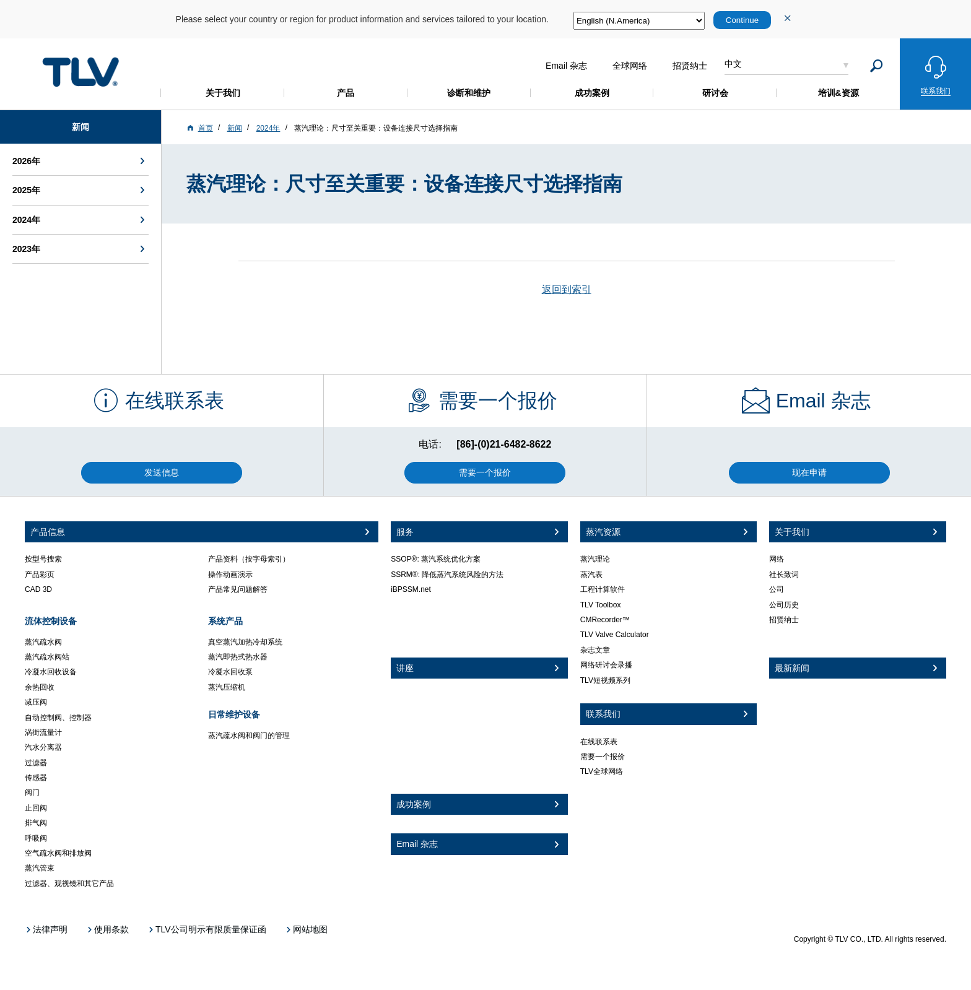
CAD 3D (38, 589)
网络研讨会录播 (606, 665)
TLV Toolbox (600, 605)
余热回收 (39, 687)
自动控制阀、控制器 (58, 717)
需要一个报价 (602, 756)
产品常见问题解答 (238, 589)
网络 (776, 559)
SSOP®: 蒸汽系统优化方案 (436, 559)
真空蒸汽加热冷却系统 (245, 642)
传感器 (36, 777)
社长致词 (784, 574)
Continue (742, 20)
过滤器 (36, 762)
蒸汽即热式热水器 (238, 657)
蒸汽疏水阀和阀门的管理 (249, 735)
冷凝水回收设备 (51, 671)
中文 (733, 64)
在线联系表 (598, 741)
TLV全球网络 (601, 771)
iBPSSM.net (411, 589)
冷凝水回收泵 (230, 671)
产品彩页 (39, 574)
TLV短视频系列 (605, 680)
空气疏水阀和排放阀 (58, 853)
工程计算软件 (602, 589)
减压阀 (36, 702)
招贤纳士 (784, 619)
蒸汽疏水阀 (43, 642)
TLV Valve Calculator (614, 634)
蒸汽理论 (595, 559)
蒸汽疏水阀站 (47, 657)
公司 (776, 589)
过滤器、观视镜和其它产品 (69, 883)
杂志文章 (595, 650)
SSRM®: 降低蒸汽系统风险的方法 (447, 574)
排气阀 (36, 822)
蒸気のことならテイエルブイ (80, 72)
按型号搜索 (43, 559)
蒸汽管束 (39, 868)
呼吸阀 (36, 838)
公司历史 (784, 605)
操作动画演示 (230, 574)
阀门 (32, 792)
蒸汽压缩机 (226, 687)
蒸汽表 (591, 574)
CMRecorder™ (605, 619)
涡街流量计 (43, 732)
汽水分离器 (43, 747)
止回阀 (36, 808)
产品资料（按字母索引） (249, 559)
